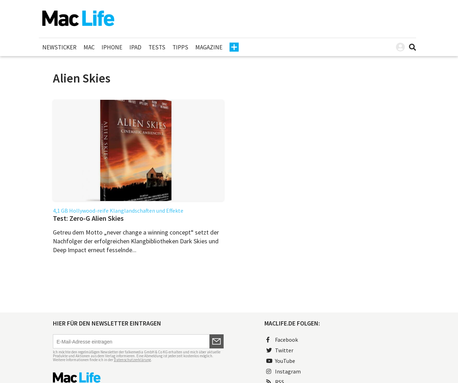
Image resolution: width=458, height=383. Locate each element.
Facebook (282, 339)
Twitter (279, 350)
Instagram (283, 371)
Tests (156, 47)
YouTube (280, 360)
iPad (135, 47)
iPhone (112, 47)
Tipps (180, 47)
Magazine (208, 47)
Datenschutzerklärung (132, 359)
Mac (89, 47)
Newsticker (59, 47)
